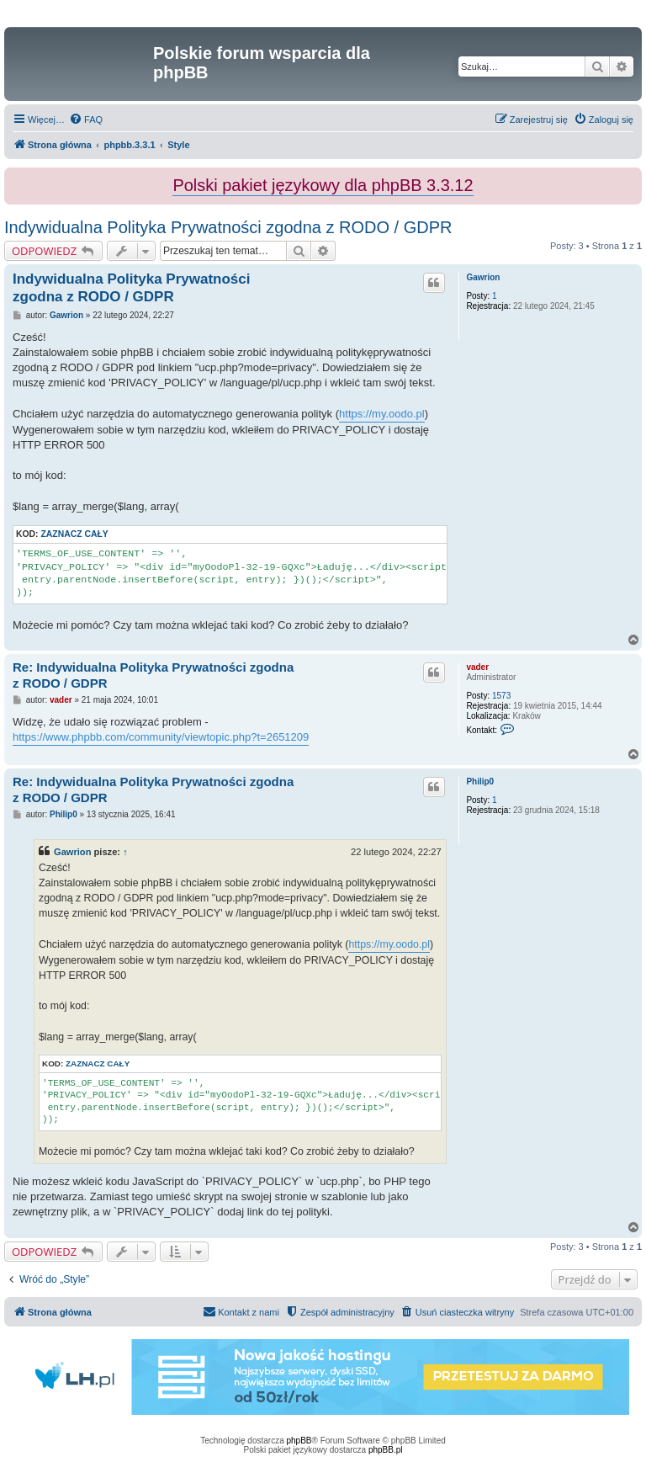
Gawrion (483, 277)
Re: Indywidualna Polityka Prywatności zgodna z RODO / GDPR (153, 675)
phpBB (299, 1440)
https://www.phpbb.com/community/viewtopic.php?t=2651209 (161, 737)
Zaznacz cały (74, 534)
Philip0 (480, 781)
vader (477, 667)
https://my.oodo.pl (382, 413)
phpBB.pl (385, 1449)
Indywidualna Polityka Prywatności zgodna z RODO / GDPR (228, 227)
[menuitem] (86, 119)
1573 (501, 695)
